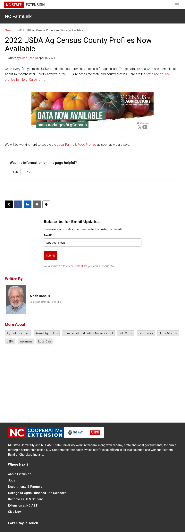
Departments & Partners (25, 487)
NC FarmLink (18, 16)
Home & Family (168, 333)
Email (48, 235)
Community (146, 333)
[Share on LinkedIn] (27, 204)
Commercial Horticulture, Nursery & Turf (88, 333)
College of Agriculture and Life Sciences (37, 493)
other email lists (77, 266)
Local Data (44, 341)
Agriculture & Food (18, 333)
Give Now (14, 512)
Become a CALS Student (25, 499)
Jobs (11, 480)
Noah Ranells (28, 58)
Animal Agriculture (46, 333)
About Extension (19, 474)
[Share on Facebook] (18, 204)
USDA (10, 341)
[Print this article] (46, 204)
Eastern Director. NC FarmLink (45, 302)
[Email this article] (37, 204)
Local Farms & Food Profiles (76, 144)
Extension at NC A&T (23, 505)
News (8, 30)
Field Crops (126, 333)
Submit (50, 255)
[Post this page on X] (9, 204)
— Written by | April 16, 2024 (30, 58)
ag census (26, 341)
